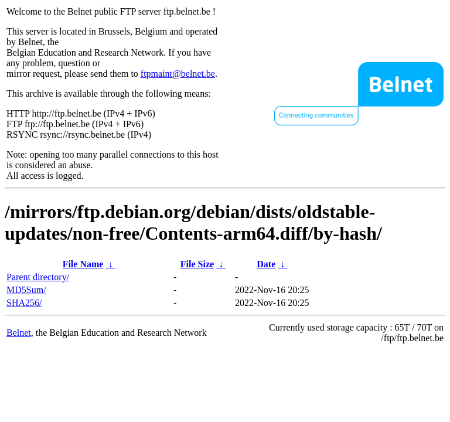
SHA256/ (24, 303)
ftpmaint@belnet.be (178, 74)
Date (266, 264)
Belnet (18, 333)
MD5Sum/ (26, 290)
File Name (83, 264)
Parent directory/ (37, 277)
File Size (197, 264)
